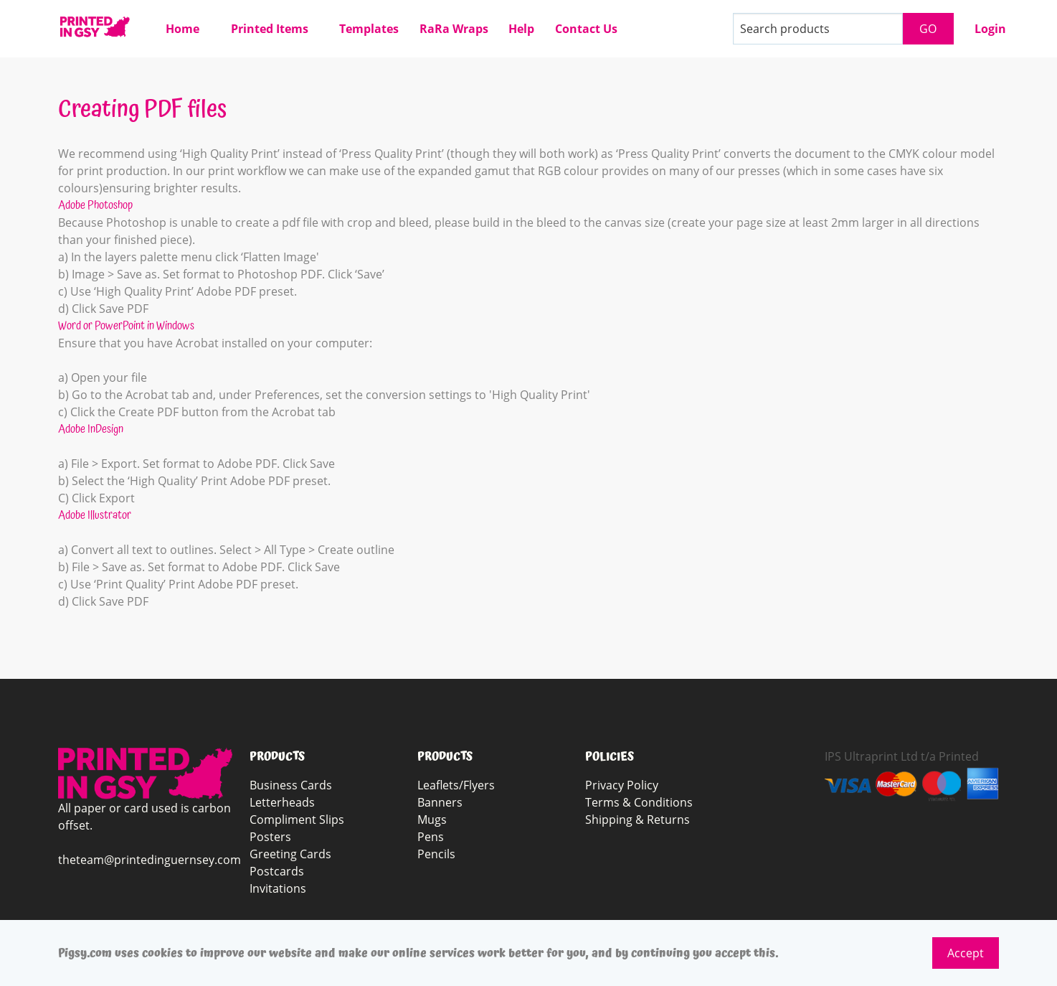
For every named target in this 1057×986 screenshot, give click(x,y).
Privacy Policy (621, 785)
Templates (369, 29)
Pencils (436, 854)
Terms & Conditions (639, 802)
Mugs (432, 819)
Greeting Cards (290, 854)
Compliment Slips (297, 819)
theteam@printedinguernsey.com (149, 860)
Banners (440, 802)
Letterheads (282, 802)
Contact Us (586, 29)
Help (521, 29)
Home (182, 29)
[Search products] (818, 28)
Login (990, 29)
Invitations (278, 888)
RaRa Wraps (454, 29)
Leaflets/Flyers (456, 785)
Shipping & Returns (637, 819)
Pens (430, 837)
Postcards (277, 871)
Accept (965, 953)
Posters (270, 837)
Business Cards (291, 785)
